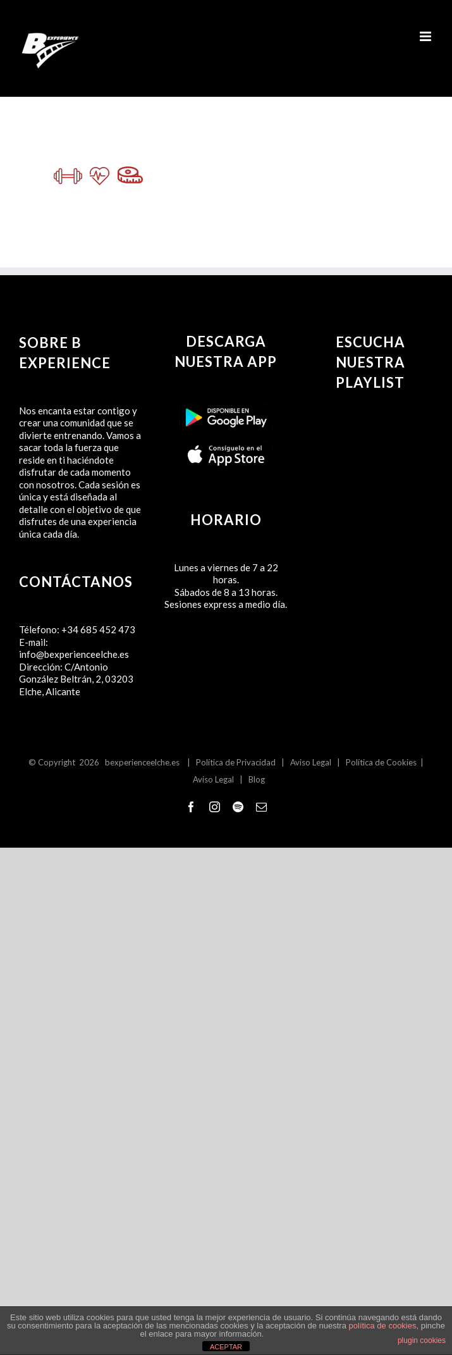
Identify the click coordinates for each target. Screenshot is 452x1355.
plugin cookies (422, 1340)
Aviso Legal (310, 762)
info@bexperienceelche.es (74, 654)
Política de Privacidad (236, 762)
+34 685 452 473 (98, 629)
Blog (256, 779)
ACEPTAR (226, 1347)
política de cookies (383, 1325)
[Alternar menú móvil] (426, 36)
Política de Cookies (381, 762)
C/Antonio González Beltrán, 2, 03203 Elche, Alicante (76, 679)
